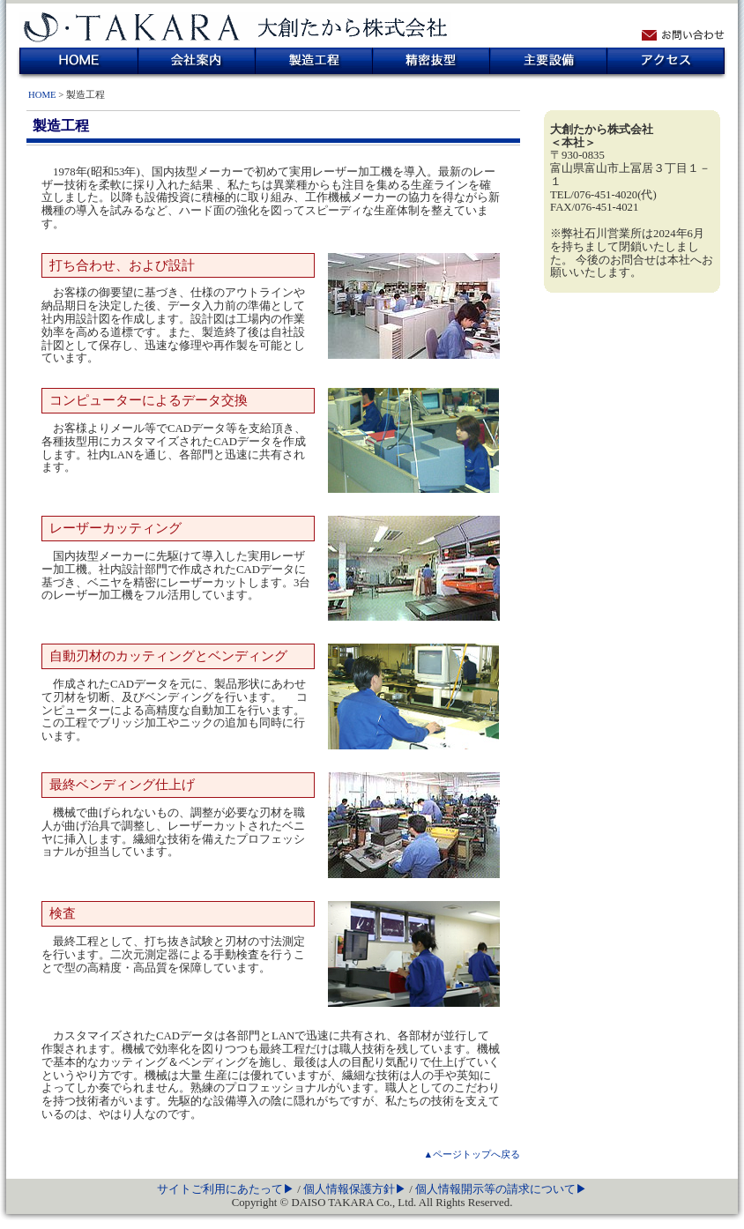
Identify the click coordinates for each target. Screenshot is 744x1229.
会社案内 (197, 61)
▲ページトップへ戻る (471, 1154)
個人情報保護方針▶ (356, 1189)
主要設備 (548, 61)
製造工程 (314, 61)
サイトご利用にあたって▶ (227, 1189)
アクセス (666, 61)
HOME (78, 61)
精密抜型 (431, 61)
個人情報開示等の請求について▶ (501, 1189)
